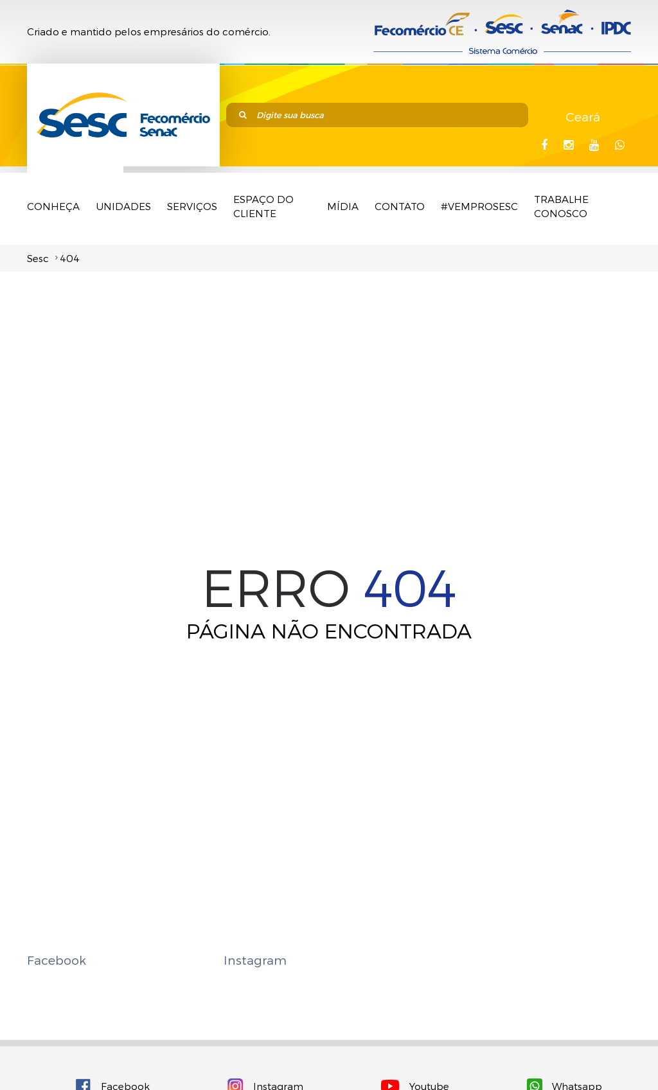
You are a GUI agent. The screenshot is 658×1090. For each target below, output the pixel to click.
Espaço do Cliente (263, 206)
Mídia (343, 206)
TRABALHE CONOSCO (561, 206)
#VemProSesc (479, 206)
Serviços (192, 206)
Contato (400, 206)
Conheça (53, 206)
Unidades (123, 206)
